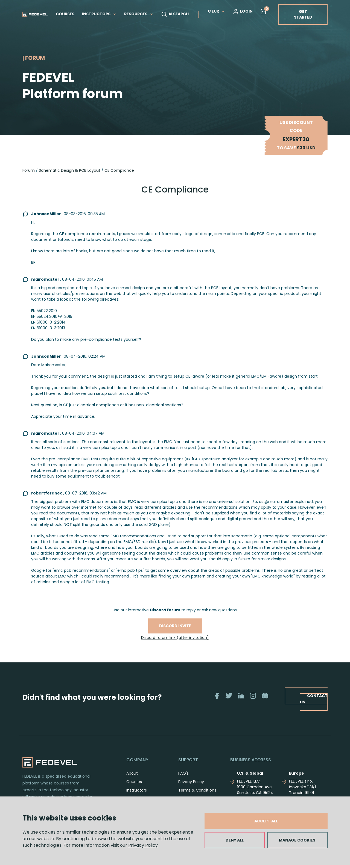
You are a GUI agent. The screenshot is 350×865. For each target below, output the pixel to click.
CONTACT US (314, 698)
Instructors (136, 790)
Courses (134, 781)
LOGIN (243, 11)
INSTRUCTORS (99, 14)
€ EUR (216, 11)
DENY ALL (235, 840)
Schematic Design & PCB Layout (69, 170)
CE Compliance (119, 170)
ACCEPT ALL (266, 821)
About (132, 773)
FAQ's (183, 773)
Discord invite (175, 626)
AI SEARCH (175, 14)
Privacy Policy (143, 845)
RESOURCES (138, 14)
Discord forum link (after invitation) (175, 637)
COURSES (65, 14)
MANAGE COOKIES (297, 840)
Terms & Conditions (197, 790)
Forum (28, 170)
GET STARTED (303, 14)
